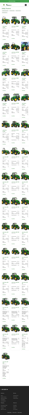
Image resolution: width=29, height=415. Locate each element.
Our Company (15, 409)
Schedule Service (15, 395)
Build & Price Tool (3, 409)
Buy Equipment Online (4, 405)
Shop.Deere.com (17, 1)
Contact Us (15, 406)
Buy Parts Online (3, 406)
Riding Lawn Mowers (4, 398)
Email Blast (15, 405)
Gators (2, 395)
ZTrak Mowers (3, 399)
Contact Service (15, 398)
